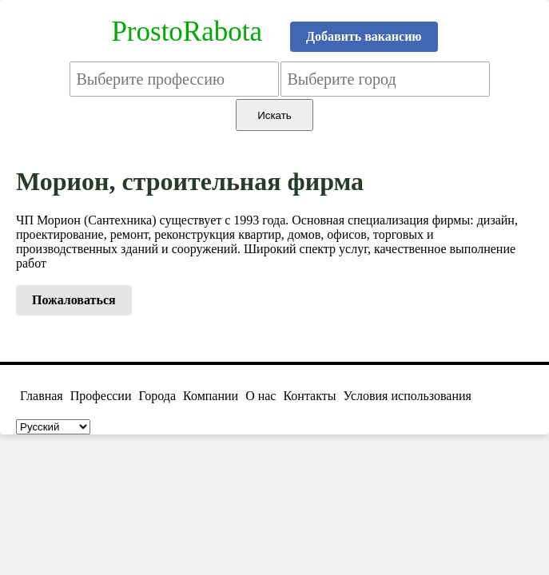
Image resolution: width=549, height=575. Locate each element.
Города (157, 395)
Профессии (101, 395)
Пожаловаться (74, 300)
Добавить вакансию (364, 36)
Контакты (309, 395)
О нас (260, 395)
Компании (210, 395)
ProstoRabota (186, 31)
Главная (41, 395)
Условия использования (407, 395)
